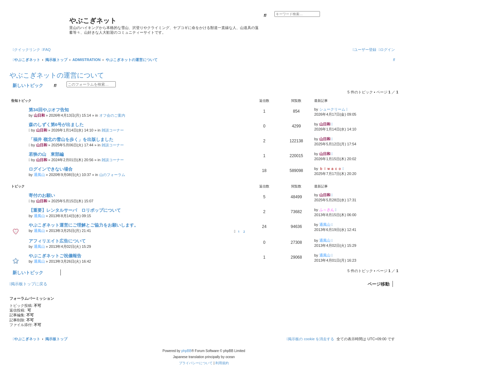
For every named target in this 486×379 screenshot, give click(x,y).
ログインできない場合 (51, 169)
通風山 (39, 175)
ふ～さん (326, 210)
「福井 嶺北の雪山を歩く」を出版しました (71, 139)
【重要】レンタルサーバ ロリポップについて (75, 210)
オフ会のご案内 (112, 115)
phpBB (186, 351)
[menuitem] (46, 50)
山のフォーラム (112, 175)
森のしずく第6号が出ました (56, 124)
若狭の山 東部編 (46, 154)
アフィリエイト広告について (57, 240)
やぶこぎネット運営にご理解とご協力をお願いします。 (83, 225)
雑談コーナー (113, 130)
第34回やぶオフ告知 (49, 109)
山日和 (39, 115)
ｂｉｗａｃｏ (330, 169)
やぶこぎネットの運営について (56, 75)
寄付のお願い (42, 195)
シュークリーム (332, 109)
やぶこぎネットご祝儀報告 (55, 255)
